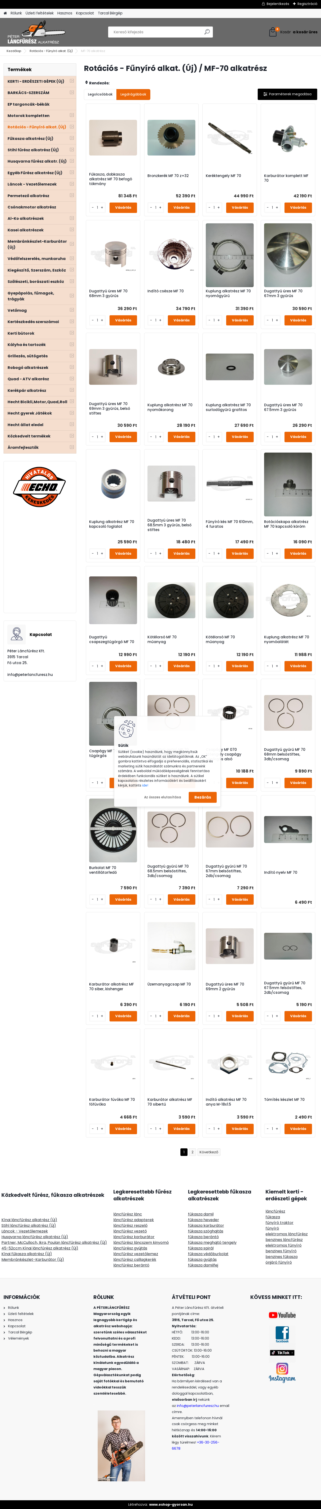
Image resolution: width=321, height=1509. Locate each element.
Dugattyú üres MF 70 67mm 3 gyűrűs (283, 293)
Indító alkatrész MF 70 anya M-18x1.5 (226, 1102)
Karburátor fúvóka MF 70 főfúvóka (112, 1102)
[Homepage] (5, 13)
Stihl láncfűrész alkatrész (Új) (28, 1225)
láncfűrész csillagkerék (134, 1259)
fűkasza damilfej (203, 1265)
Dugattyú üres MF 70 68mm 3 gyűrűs (108, 293)
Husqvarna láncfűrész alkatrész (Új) (34, 1237)
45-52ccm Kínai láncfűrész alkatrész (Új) (39, 1248)
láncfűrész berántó (131, 1265)
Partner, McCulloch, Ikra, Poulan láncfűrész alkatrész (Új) (54, 1242)
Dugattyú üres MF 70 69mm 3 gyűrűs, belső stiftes (109, 409)
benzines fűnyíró (281, 1251)
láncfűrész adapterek (133, 1220)
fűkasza (273, 1217)
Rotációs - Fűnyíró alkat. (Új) (51, 51)
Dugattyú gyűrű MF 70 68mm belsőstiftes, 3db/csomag (284, 754)
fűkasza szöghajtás (205, 1231)
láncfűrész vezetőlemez (135, 1254)
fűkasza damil (201, 1214)
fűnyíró (272, 1228)
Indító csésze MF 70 (165, 291)
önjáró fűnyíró (279, 1262)
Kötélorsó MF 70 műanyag (162, 639)
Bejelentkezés (278, 3)
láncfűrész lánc (127, 1214)
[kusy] (97, 207)
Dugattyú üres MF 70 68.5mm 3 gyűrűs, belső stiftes (169, 525)
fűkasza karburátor (206, 1225)
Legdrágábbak (133, 94)
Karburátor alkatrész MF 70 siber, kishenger (111, 986)
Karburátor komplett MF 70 (286, 178)
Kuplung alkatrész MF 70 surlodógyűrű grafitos (228, 407)
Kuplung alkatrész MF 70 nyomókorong (170, 407)
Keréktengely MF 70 (223, 175)
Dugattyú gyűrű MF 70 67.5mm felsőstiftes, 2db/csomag (284, 988)
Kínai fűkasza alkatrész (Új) (26, 1254)
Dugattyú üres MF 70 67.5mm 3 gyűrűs (283, 407)
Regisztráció (307, 3)
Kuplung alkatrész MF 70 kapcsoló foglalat (111, 524)
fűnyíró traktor (279, 1222)
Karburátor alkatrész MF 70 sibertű (169, 1102)
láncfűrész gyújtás (130, 1248)
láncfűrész (275, 1211)
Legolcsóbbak (100, 94)
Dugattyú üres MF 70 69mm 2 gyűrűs (225, 986)
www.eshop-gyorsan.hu (171, 1504)
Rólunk (16, 13)
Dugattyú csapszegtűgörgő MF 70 (111, 639)
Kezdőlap (14, 51)
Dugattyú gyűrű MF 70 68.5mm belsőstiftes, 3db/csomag (168, 871)
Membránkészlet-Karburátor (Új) (32, 1259)
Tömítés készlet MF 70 (284, 1099)
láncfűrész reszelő (130, 1225)
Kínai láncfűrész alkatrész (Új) (29, 1220)
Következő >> (208, 1152)
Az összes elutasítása (162, 797)
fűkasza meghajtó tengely (212, 1242)
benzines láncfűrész (284, 1239)
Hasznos (64, 13)
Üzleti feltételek (40, 13)
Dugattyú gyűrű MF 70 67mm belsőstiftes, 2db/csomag (226, 871)
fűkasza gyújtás (202, 1259)
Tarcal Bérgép (110, 13)
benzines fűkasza (282, 1256)
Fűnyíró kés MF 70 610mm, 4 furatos (229, 524)
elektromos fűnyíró (284, 1245)
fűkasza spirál (201, 1248)
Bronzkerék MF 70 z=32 (168, 175)
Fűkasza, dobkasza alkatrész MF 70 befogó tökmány (110, 179)
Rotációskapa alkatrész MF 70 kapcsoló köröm (286, 524)
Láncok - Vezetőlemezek (24, 1231)
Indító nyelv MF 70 (280, 872)
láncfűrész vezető (130, 1231)
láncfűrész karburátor (134, 1237)
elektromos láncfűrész (287, 1234)
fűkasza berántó (203, 1237)
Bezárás (202, 797)
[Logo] (36, 32)
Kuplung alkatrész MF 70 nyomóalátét (286, 639)
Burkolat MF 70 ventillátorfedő (103, 870)
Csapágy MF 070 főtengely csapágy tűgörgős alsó (223, 754)
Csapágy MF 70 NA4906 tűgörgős (111, 753)
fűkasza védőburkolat (208, 1254)
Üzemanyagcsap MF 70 (169, 984)
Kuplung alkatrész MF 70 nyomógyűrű (228, 293)
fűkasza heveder (203, 1220)
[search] (207, 33)
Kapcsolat (85, 13)
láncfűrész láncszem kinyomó (141, 1242)
